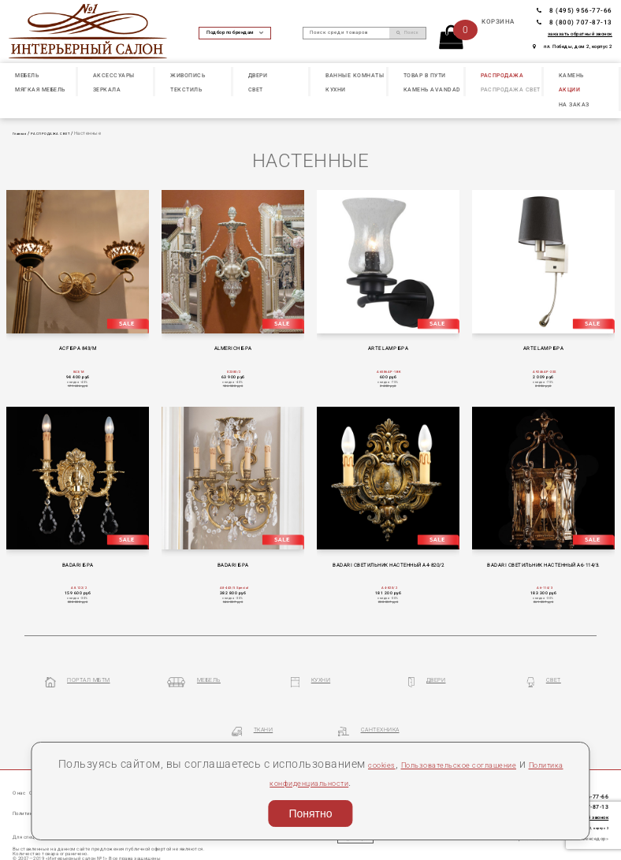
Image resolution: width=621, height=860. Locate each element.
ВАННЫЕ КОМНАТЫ (354, 75)
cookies (412, 764)
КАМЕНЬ (571, 75)
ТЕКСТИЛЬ (186, 89)
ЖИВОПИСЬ (187, 75)
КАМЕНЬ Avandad (432, 89)
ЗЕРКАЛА (107, 89)
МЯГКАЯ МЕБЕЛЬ (40, 89)
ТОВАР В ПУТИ (424, 75)
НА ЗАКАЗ (574, 104)
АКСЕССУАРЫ (114, 75)
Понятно (310, 813)
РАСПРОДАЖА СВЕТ (511, 89)
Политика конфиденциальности (348, 782)
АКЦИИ (570, 89)
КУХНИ (335, 89)
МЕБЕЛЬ (27, 75)
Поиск (407, 32)
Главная (22, 133)
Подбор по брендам (234, 32)
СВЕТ (255, 89)
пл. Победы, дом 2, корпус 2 (572, 46)
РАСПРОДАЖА (502, 75)
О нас (23, 768)
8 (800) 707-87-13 (574, 22)
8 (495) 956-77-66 (574, 10)
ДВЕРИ (258, 75)
